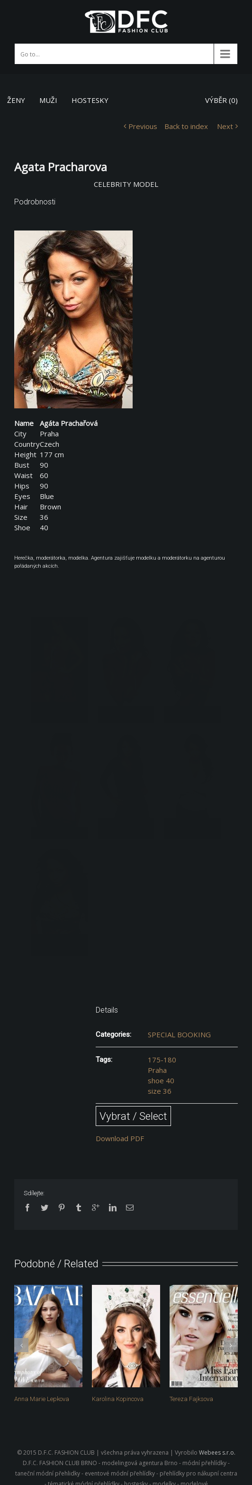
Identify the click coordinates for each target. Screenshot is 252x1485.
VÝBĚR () (221, 100)
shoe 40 (161, 1080)
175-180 (162, 1059)
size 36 (159, 1091)
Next (225, 126)
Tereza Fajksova (191, 1398)
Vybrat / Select (133, 1116)
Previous (142, 126)
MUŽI (48, 100)
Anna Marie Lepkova (41, 1398)
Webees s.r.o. (217, 1452)
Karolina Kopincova (118, 1398)
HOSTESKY (90, 100)
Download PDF (120, 1138)
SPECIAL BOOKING (179, 1034)
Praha (157, 1070)
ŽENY (16, 100)
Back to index (186, 126)
